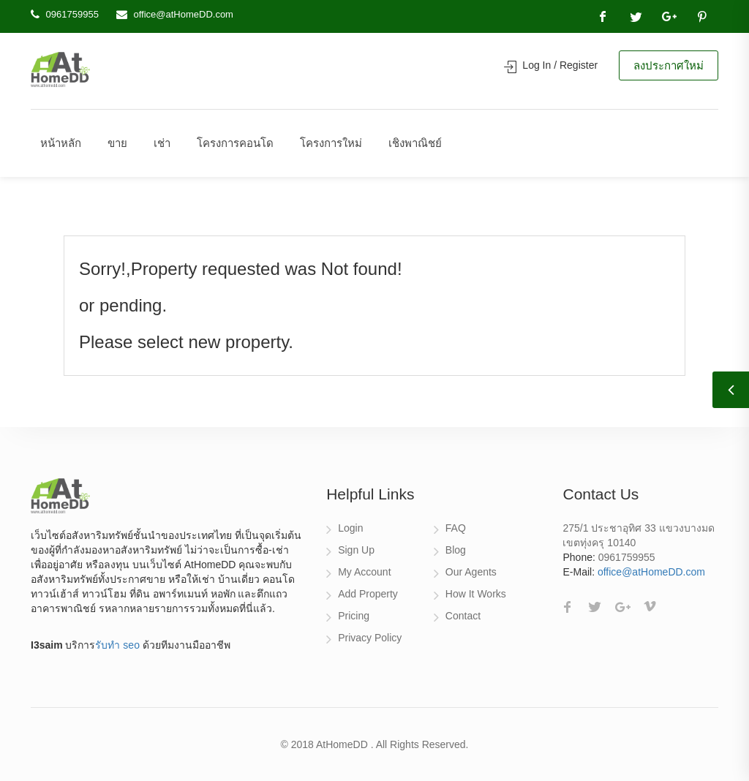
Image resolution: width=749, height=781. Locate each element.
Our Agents (471, 572)
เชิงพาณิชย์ (415, 143)
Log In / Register (551, 65)
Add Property (368, 594)
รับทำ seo (117, 645)
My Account (364, 572)
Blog (455, 550)
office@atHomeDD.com (183, 14)
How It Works (475, 594)
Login (350, 528)
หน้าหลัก (60, 143)
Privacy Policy (370, 638)
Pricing (353, 616)
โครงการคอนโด (235, 143)
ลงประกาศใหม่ (668, 65)
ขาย (117, 143)
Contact (463, 616)
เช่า (162, 143)
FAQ (455, 528)
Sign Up (356, 550)
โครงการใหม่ (331, 143)
